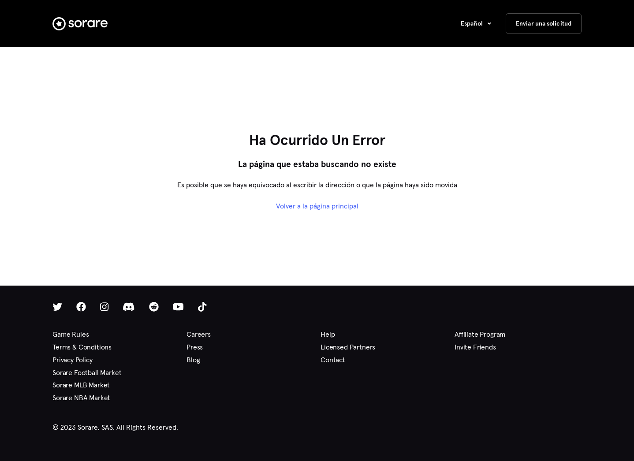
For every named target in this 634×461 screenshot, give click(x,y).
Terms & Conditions (82, 347)
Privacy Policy (72, 360)
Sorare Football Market (86, 373)
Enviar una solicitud (543, 23)
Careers (198, 334)
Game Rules (70, 334)
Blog (193, 360)
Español (472, 23)
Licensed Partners (348, 347)
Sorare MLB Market (81, 385)
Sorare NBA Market (81, 398)
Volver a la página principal (317, 206)
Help (328, 334)
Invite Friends (475, 347)
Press (194, 347)
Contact (333, 360)
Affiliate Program (480, 334)
